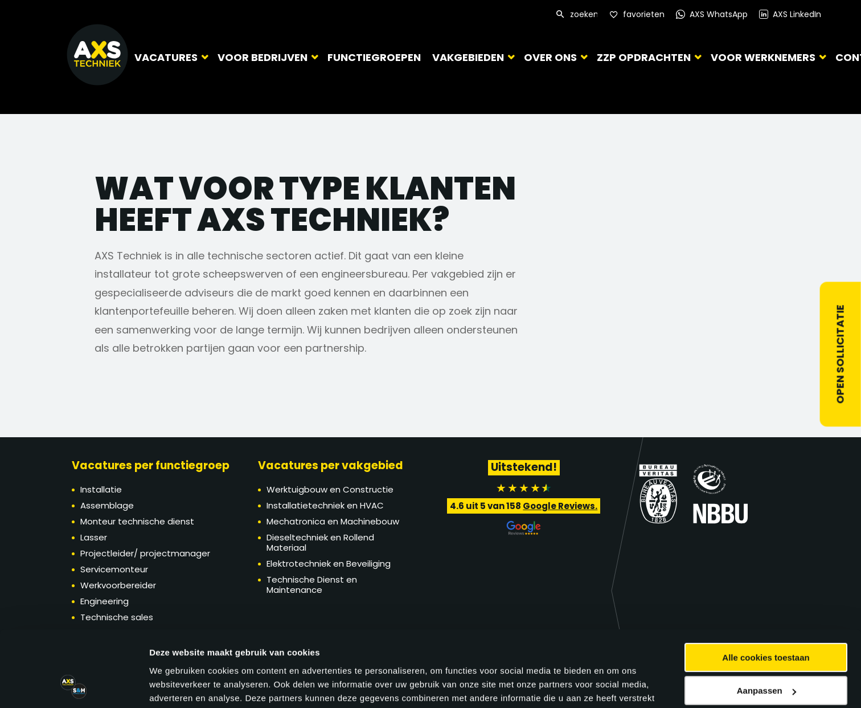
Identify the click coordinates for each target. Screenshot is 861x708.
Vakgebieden (462, 57)
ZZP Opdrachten (638, 57)
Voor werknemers (757, 57)
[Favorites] (637, 14)
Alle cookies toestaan (765, 531)
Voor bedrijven (263, 57)
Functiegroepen (371, 57)
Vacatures (166, 57)
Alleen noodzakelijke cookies (766, 598)
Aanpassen (766, 564)
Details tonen (176, 630)
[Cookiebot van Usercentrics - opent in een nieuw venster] (74, 630)
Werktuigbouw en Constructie (329, 489)
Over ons (544, 57)
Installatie (101, 489)
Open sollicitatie (840, 354)
